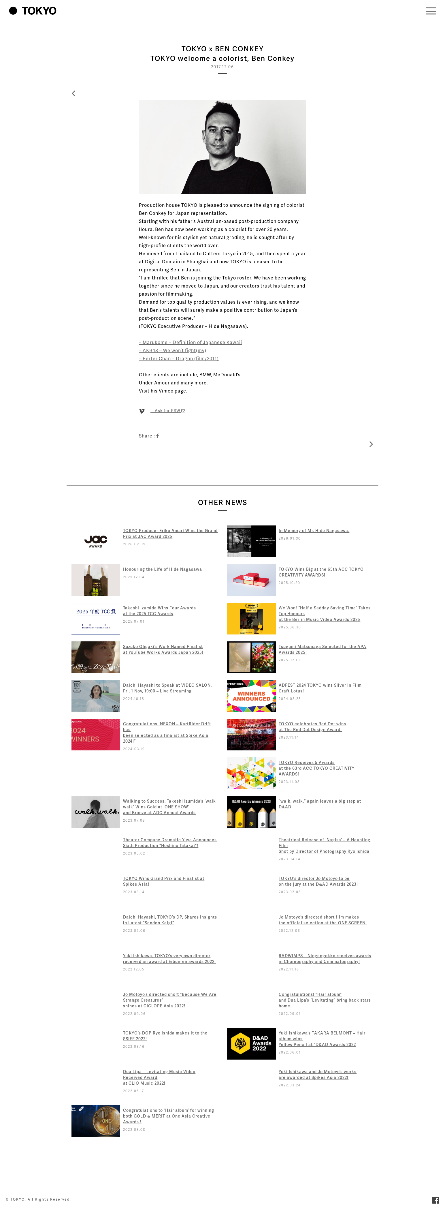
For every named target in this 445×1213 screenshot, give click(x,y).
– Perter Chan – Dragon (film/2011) (179, 358)
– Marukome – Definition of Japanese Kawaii (190, 342)
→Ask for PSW (168, 410)
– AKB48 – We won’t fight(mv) (172, 350)
